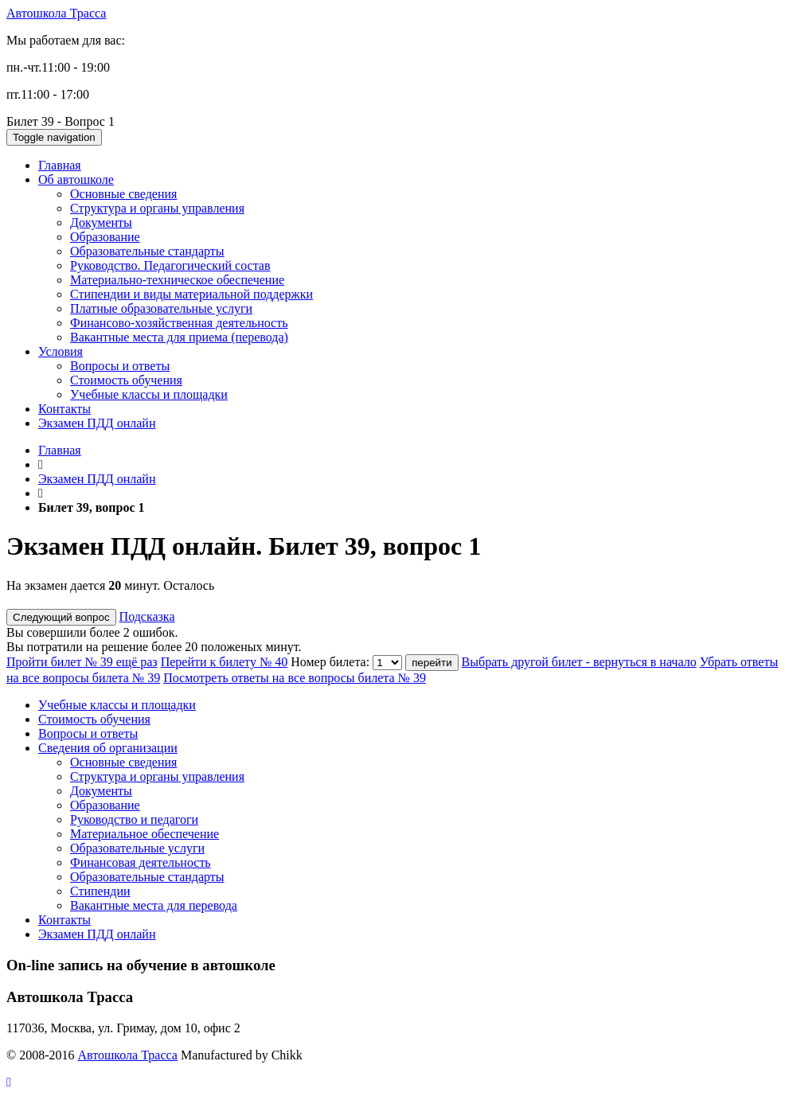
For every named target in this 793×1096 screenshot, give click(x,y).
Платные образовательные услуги (161, 308)
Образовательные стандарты (147, 251)
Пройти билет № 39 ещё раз (82, 662)
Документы (101, 222)
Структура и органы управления (157, 208)
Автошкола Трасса (56, 13)
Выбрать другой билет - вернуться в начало (579, 662)
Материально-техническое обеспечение (177, 280)
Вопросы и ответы (120, 365)
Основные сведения (123, 194)
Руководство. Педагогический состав (170, 265)
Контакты (64, 408)
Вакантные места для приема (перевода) (179, 337)
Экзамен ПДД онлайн (97, 423)
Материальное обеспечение (144, 834)
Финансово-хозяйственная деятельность (179, 323)
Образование (105, 237)
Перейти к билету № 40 (224, 662)
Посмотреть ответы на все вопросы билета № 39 (294, 678)
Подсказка (147, 616)
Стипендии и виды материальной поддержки (191, 294)
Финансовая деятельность (140, 862)
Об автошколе (76, 179)
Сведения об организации (108, 748)
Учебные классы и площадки (149, 394)
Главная (59, 165)
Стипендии (100, 891)
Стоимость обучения (126, 380)
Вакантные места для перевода (153, 905)
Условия (60, 351)
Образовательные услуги (137, 848)
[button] (8, 1082)
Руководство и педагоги (134, 819)
